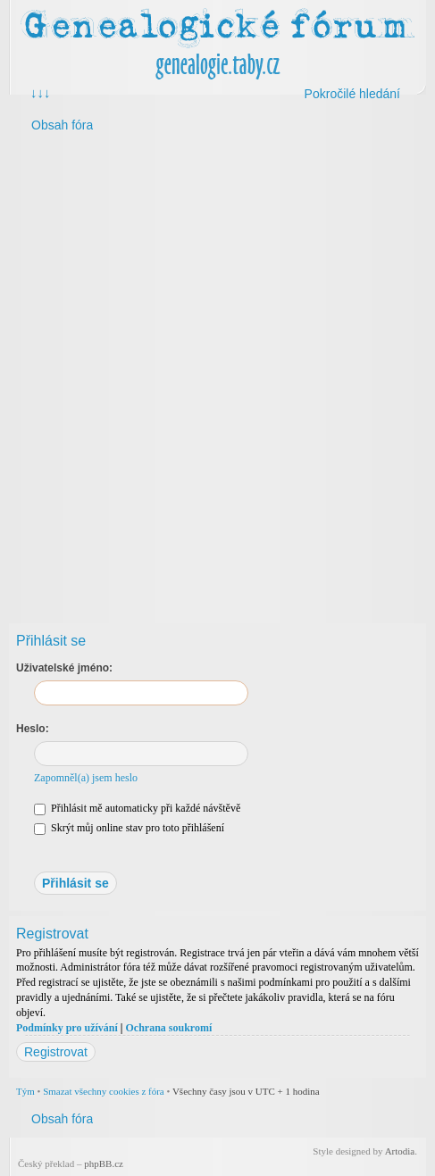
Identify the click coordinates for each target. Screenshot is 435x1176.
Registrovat (56, 1052)
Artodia (400, 1151)
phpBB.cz (103, 1163)
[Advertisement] (216, 374)
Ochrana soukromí (168, 1028)
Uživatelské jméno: (64, 668)
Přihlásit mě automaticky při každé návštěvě (137, 808)
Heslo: (32, 728)
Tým (25, 1091)
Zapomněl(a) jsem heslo (86, 777)
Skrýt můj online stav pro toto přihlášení (129, 828)
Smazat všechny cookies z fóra (103, 1091)
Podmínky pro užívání (67, 1028)
